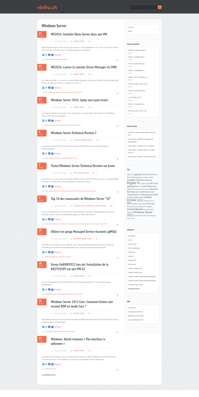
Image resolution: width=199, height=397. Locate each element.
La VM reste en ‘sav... (135, 98)
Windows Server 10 (55, 191)
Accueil (131, 27)
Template (141, 207)
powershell (152, 194)
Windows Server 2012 (68, 332)
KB (148, 184)
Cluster (131, 180)
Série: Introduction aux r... (137, 64)
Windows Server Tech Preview (86, 191)
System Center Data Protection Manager (142, 277)
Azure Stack (131, 177)
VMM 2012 (150, 210)
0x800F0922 (49, 294)
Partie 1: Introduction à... (136, 104)
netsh (54, 369)
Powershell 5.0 (55, 224)
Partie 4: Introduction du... (137, 91)
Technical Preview (61, 92)
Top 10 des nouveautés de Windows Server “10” (81, 199)
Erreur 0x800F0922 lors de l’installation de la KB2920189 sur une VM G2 (80, 267)
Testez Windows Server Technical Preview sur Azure (83, 166)
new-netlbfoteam (142, 192)
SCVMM (148, 197)
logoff (55, 332)
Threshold (76, 224)
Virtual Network (135, 209)
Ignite (47, 158)
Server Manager (50, 92)
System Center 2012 (139, 204)
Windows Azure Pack (135, 285)
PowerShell (91, 206)
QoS (128, 198)
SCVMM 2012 (135, 200)
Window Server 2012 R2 (74, 294)
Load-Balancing (149, 186)
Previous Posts (50, 375)
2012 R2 (130, 174)
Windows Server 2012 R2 (141, 216)
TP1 (145, 207)
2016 (46, 60)
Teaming (150, 203)
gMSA (46, 257)
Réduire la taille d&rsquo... (137, 50)
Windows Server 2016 (74, 92)
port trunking (141, 194)
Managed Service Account (57, 257)
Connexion (132, 308)
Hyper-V (83, 206)
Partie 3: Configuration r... (137, 57)
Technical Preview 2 (55, 158)
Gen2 (55, 294)
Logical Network (132, 189)
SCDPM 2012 (138, 198)
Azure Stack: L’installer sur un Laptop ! (141, 146)
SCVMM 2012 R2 (149, 201)
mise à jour (141, 189)
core (46, 332)
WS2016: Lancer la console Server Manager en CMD (84, 67)
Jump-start (48, 125)
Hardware (131, 252)
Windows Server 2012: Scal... (138, 84)
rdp (59, 332)
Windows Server (78, 42)
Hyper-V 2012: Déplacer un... (138, 77)
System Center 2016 (135, 273)
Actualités (77, 140)
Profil (130, 31)
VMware (130, 212)
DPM (46, 369)
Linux (140, 187)
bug (137, 177)
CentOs (151, 178)
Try (65, 125)
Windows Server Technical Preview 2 (73, 133)
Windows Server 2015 (69, 191)
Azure (75, 173)
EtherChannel (146, 180)
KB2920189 (62, 294)
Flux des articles (135, 312)
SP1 (129, 203)
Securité (68, 257)
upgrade (149, 207)
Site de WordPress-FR (135, 320)
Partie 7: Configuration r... (137, 71)
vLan (144, 210)
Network (147, 189)
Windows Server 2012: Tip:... (138, 111)
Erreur (50, 369)
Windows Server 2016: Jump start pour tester (79, 100)
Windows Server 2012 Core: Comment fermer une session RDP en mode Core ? (82, 304)
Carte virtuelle (144, 177)
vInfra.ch (47, 8)
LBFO (151, 183)
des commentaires (136, 316)
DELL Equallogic (134, 248)
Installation (143, 184)
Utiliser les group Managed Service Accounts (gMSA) (84, 232)
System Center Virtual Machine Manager (142, 281)
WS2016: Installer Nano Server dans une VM (79, 34)
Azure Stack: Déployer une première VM (142, 157)
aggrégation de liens (143, 174)
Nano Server (53, 60)
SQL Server (76, 239)
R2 (131, 197)
